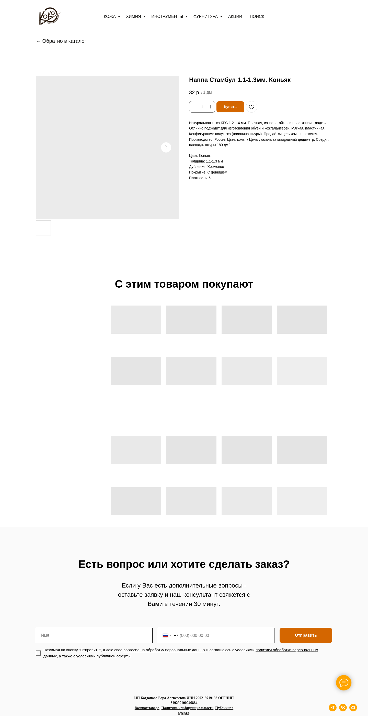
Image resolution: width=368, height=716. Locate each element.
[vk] (343, 710)
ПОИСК (257, 16)
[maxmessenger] (353, 710)
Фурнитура (206, 16)
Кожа (110, 16)
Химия (134, 16)
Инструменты (167, 16)
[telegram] (333, 710)
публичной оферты (114, 656)
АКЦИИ (235, 16)
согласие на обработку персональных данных (164, 650)
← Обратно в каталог (61, 41)
